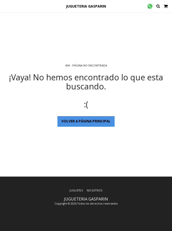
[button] (5, 6)
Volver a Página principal (86, 121)
